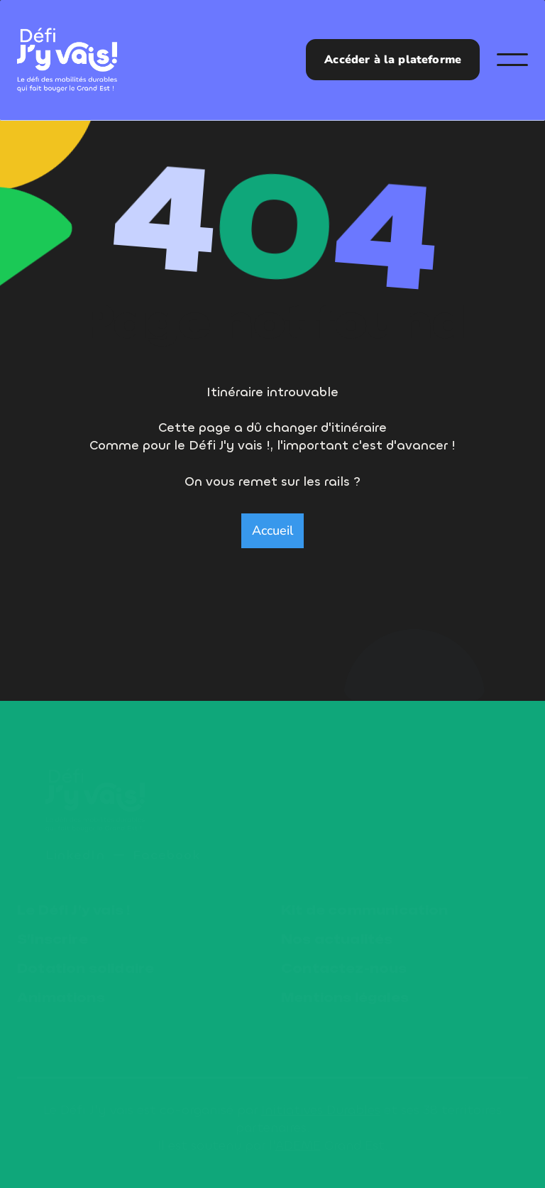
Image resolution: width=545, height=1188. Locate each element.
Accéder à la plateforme (392, 59)
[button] (512, 60)
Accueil (272, 530)
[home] (67, 60)
